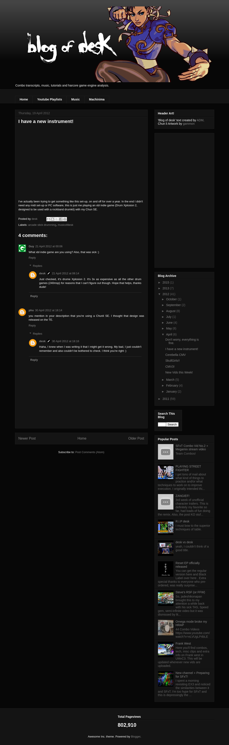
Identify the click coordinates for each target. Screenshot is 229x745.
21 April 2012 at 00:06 (49, 246)
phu (31, 310)
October (172, 299)
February (172, 385)
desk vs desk (184, 542)
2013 (166, 288)
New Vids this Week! (179, 372)
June (169, 322)
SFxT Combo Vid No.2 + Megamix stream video (192, 447)
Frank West (183, 643)
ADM (200, 120)
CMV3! (169, 366)
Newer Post (27, 438)
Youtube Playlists (49, 99)
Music (75, 99)
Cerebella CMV (175, 355)
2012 (166, 294)
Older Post (136, 438)
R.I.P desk (182, 521)
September (174, 305)
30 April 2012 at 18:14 (48, 310)
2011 (166, 399)
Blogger (135, 736)
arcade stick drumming (42, 224)
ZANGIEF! (183, 496)
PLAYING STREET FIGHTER (188, 468)
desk (42, 273)
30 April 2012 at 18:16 (65, 341)
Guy (31, 246)
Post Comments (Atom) (89, 452)
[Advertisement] (175, 199)
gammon (188, 123)
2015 (166, 282)
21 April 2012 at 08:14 (65, 273)
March (170, 379)
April (169, 334)
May (169, 328)
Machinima (97, 99)
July (169, 317)
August (171, 311)
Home (24, 99)
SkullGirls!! (172, 360)
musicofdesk (65, 224)
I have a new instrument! (181, 349)
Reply (32, 257)
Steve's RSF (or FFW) (190, 592)
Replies (37, 265)
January (172, 391)
